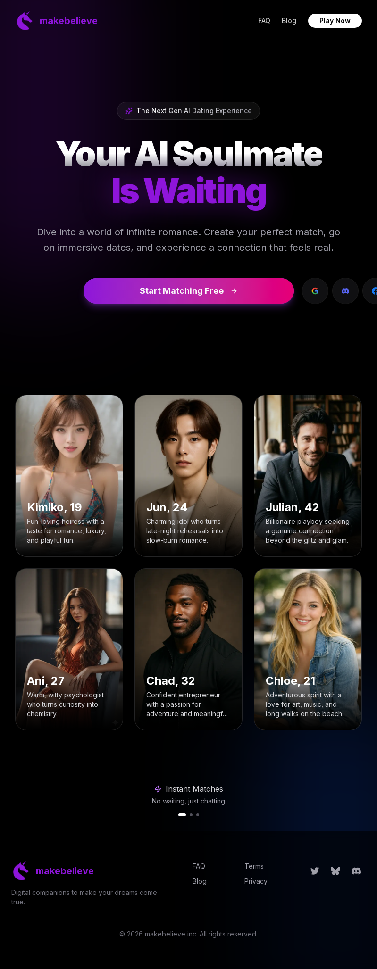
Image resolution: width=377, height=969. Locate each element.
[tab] (182, 814)
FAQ (264, 21)
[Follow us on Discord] (356, 870)
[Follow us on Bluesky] (335, 870)
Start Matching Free (189, 291)
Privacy (256, 881)
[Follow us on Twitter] (314, 870)
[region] (188, 799)
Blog (289, 21)
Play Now (335, 21)
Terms (254, 866)
